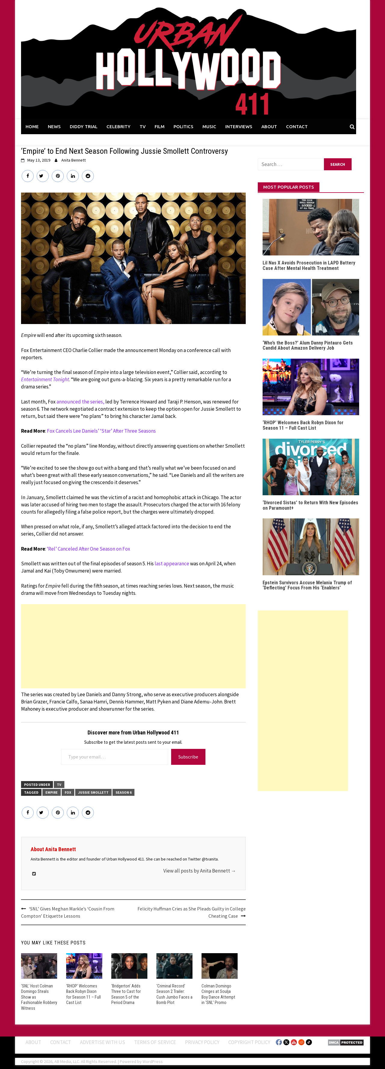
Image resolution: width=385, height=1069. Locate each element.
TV (143, 126)
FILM (160, 126)
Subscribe (188, 757)
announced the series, (80, 401)
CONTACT (297, 126)
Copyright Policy (249, 1041)
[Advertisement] (133, 646)
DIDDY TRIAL (83, 126)
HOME (32, 126)
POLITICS (183, 126)
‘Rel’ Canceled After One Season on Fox (88, 548)
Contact (60, 1041)
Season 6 (123, 792)
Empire (51, 792)
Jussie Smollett (93, 792)
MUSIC (209, 126)
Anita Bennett (73, 160)
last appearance (172, 563)
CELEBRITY (118, 126)
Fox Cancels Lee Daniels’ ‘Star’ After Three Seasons (101, 431)
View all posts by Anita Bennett (199, 870)
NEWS (54, 126)
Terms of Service (155, 1041)
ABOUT (269, 126)
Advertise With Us (102, 1041)
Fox (68, 792)
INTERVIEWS (238, 126)
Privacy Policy (202, 1041)
